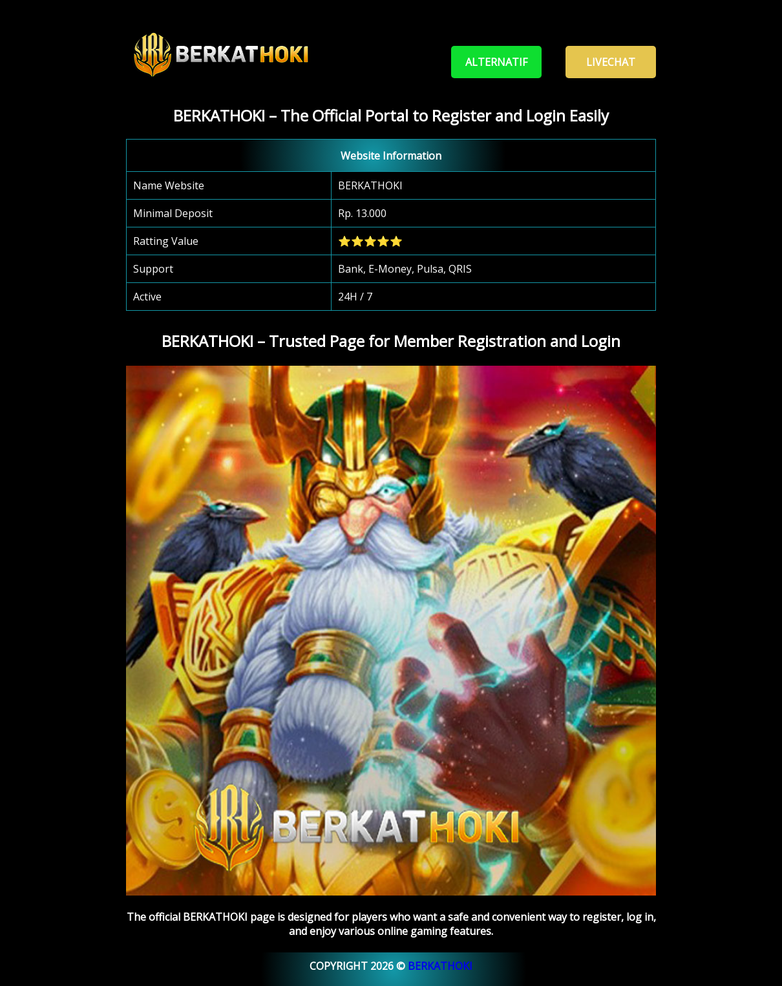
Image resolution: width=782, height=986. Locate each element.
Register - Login (382, 62)
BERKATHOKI (440, 966)
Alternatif (496, 62)
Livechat (610, 62)
